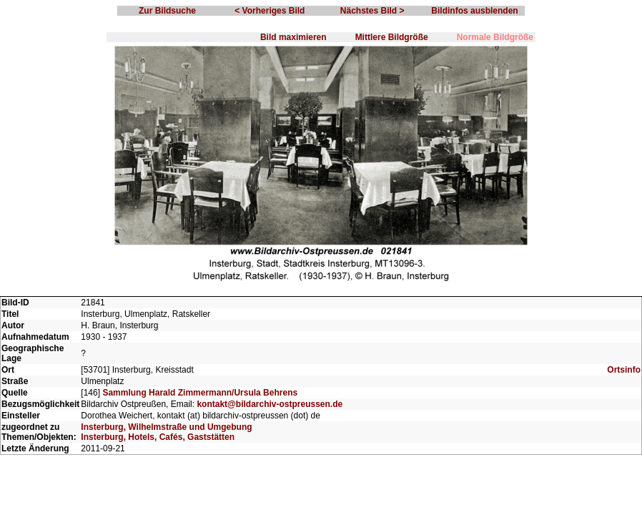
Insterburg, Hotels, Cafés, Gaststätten (157, 437)
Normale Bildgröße (495, 37)
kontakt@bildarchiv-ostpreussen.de (269, 404)
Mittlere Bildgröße (391, 37)
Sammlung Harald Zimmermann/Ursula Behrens (199, 393)
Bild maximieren (293, 37)
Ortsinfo (624, 370)
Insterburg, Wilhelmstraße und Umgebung (166, 427)
